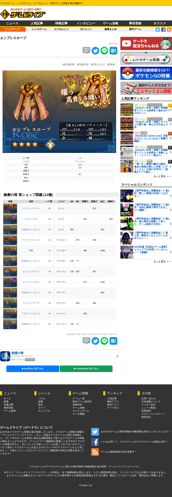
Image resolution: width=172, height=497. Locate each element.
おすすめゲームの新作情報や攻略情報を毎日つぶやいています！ (130, 431)
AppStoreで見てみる (33, 368)
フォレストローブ (31, 303)
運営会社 (146, 417)
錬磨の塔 (82, 64)
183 (80, 167)
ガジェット (86, 29)
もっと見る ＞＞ (162, 176)
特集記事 (61, 23)
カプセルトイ (61, 29)
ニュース (12, 23)
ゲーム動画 (10, 410)
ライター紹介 (148, 404)
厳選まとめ (111, 29)
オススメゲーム (81, 410)
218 (80, 165)
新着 (6, 401)
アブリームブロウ (31, 282)
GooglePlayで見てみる (86, 368)
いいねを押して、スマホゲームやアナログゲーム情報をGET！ (129, 441)
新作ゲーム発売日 (82, 401)
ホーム (7, 398)
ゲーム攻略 (110, 23)
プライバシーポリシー (153, 413)
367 (80, 174)
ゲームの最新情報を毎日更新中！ (114, 451)
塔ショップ (98, 64)
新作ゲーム (135, 29)
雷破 (31, 250)
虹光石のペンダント (31, 261)
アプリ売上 (113, 407)
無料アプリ (113, 401)
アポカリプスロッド (31, 313)
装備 (111, 64)
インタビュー (86, 23)
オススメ (160, 23)
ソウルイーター (31, 219)
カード (41, 407)
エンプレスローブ (31, 271)
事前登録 (135, 23)
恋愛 (40, 401)
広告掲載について (151, 401)
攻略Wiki (77, 404)
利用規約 (146, 410)
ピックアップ (12, 29)
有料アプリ (113, 404)
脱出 (40, 404)
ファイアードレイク (31, 240)
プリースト (80, 161)
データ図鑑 (79, 413)
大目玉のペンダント (31, 229)
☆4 (80, 158)
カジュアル (44, 410)
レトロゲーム (39, 29)
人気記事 (37, 23)
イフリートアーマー (31, 208)
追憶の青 (68, 64)
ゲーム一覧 (79, 398)
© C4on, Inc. (86, 485)
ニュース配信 (148, 407)
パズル (41, 398)
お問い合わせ (148, 398)
